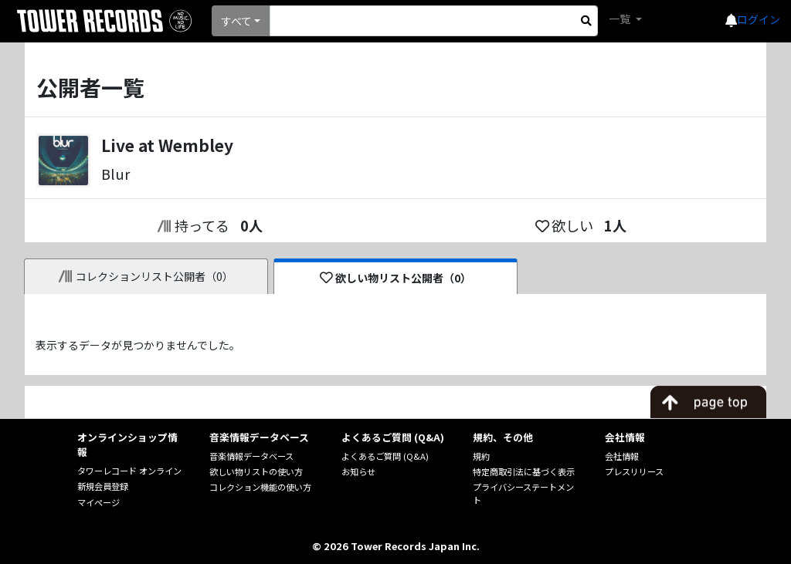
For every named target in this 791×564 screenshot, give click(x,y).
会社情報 (622, 456)
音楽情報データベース (251, 456)
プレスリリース (634, 471)
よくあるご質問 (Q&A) (385, 456)
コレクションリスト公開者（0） (146, 276)
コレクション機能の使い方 (260, 487)
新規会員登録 (102, 486)
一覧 (621, 18)
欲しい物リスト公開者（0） (396, 277)
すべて (236, 21)
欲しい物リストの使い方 (256, 471)
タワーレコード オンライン (129, 470)
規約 (481, 456)
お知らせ (358, 471)
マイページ (98, 502)
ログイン (758, 19)
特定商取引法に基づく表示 (524, 471)
